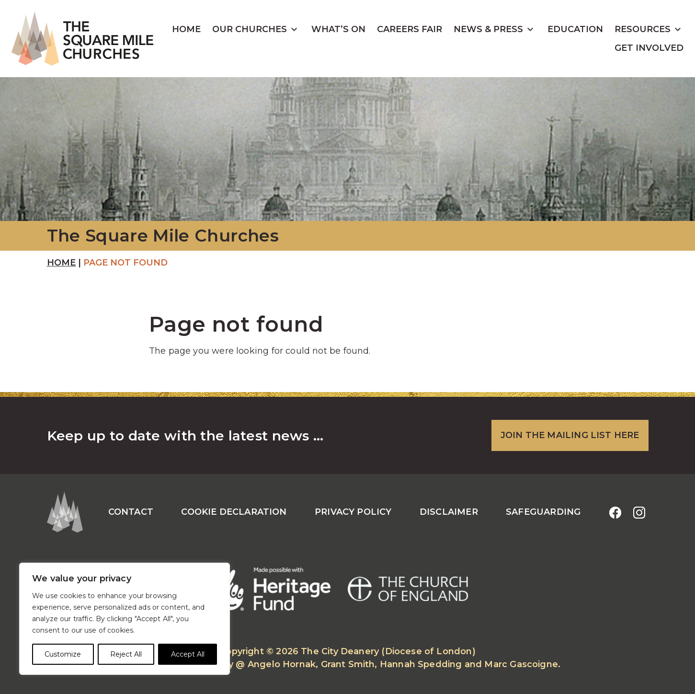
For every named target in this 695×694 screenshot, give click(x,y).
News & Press (488, 29)
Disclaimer (449, 512)
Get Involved (649, 48)
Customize (63, 654)
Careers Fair (409, 29)
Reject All (126, 654)
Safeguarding (543, 512)
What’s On (338, 29)
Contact (130, 512)
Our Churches (249, 29)
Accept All (188, 654)
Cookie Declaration (233, 512)
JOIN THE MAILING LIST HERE (570, 435)
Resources (643, 29)
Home (186, 29)
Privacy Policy (353, 512)
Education (575, 29)
